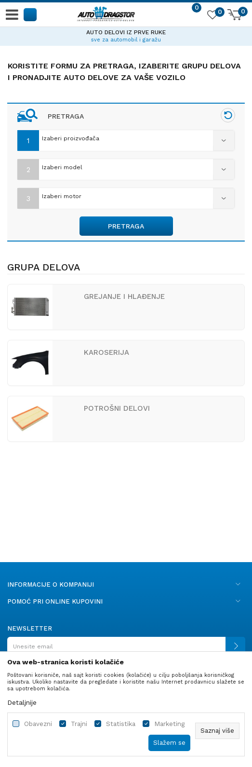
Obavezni (38, 723)
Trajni (79, 723)
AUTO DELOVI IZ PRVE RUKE (126, 32)
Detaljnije (22, 702)
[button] (30, 14)
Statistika (120, 723)
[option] (126, 35)
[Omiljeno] (212, 16)
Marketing (169, 723)
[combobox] (126, 138)
